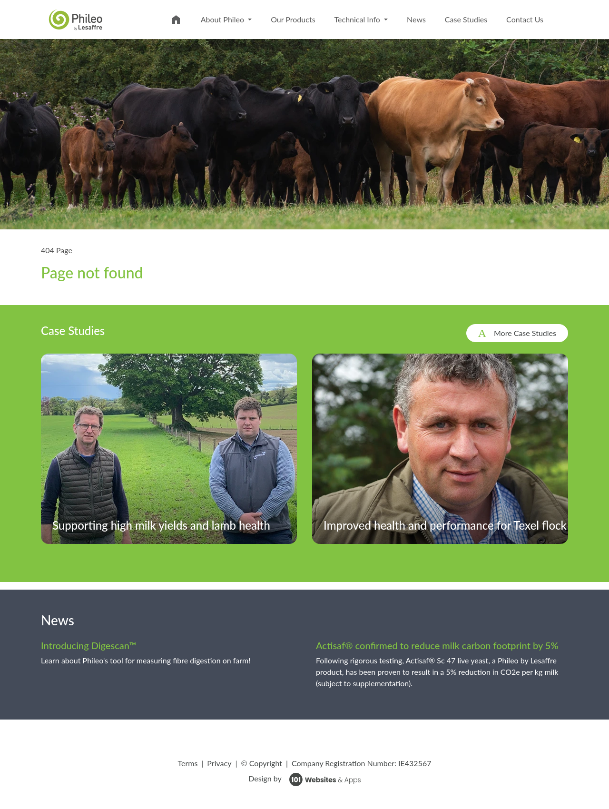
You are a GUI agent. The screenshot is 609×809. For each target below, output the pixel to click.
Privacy (219, 763)
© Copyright (261, 763)
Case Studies (466, 19)
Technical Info (358, 19)
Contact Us (524, 19)
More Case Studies (525, 332)
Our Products (293, 19)
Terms (187, 763)
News (416, 19)
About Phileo (223, 19)
